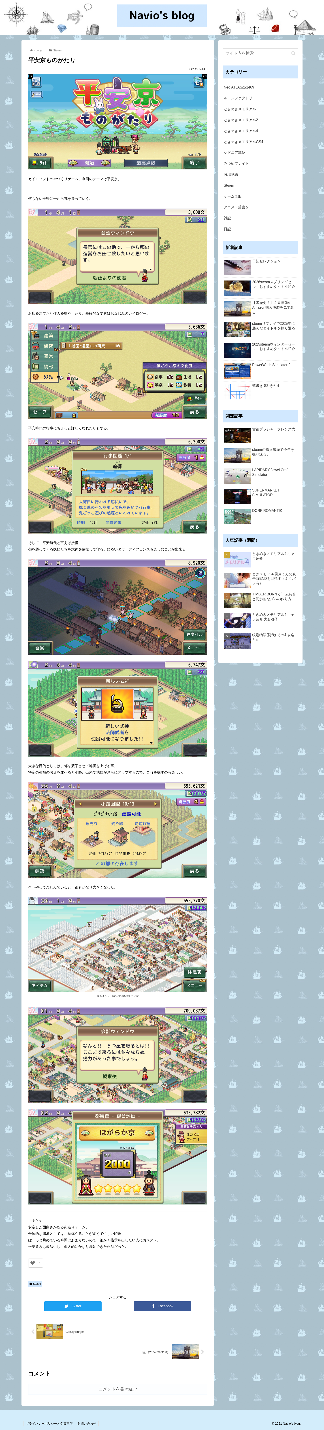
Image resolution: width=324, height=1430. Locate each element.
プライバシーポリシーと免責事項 (49, 1423)
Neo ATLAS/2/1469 (239, 87)
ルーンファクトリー (240, 98)
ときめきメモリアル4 (241, 131)
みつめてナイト (236, 163)
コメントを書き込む (118, 1389)
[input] (260, 53)
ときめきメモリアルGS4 (243, 142)
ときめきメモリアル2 (241, 120)
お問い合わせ (86, 1423)
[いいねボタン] (32, 1263)
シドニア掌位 (234, 152)
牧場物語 (231, 174)
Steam (35, 1283)
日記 (227, 229)
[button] (293, 53)
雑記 (227, 218)
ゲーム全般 (233, 196)
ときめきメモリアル (240, 109)
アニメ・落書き (236, 207)
